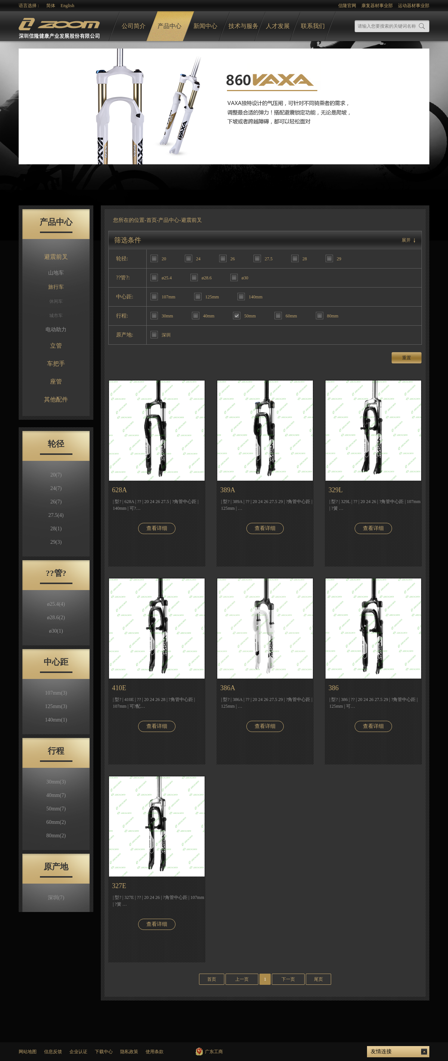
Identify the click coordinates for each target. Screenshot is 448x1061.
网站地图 (28, 1051)
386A (227, 688)
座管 (56, 381)
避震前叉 (56, 257)
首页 (151, 220)
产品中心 (169, 26)
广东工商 (214, 1051)
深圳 (56, 897)
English (67, 5)
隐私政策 (129, 1051)
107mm (56, 693)
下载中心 (104, 1051)
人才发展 (278, 26)
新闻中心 (205, 26)
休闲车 (56, 301)
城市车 (56, 315)
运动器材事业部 (413, 5)
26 (56, 502)
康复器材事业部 (377, 5)
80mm (56, 835)
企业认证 (78, 1051)
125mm (56, 706)
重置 (406, 357)
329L (336, 490)
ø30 (56, 631)
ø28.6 (56, 617)
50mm (56, 809)
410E (119, 688)
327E (119, 886)
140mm (56, 720)
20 (56, 475)
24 (56, 488)
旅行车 (56, 287)
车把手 (56, 363)
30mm (56, 782)
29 (56, 542)
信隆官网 (347, 5)
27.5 (56, 515)
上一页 (242, 979)
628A (119, 490)
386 (334, 688)
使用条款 (155, 1051)
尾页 (318, 979)
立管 (56, 345)
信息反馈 (53, 1051)
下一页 (288, 979)
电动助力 (56, 329)
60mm (56, 822)
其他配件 (56, 399)
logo (60, 26)
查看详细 (156, 528)
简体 (50, 5)
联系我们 (313, 26)
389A (227, 490)
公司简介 (134, 26)
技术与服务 (243, 26)
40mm (56, 795)
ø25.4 (56, 604)
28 (56, 528)
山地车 (56, 273)
